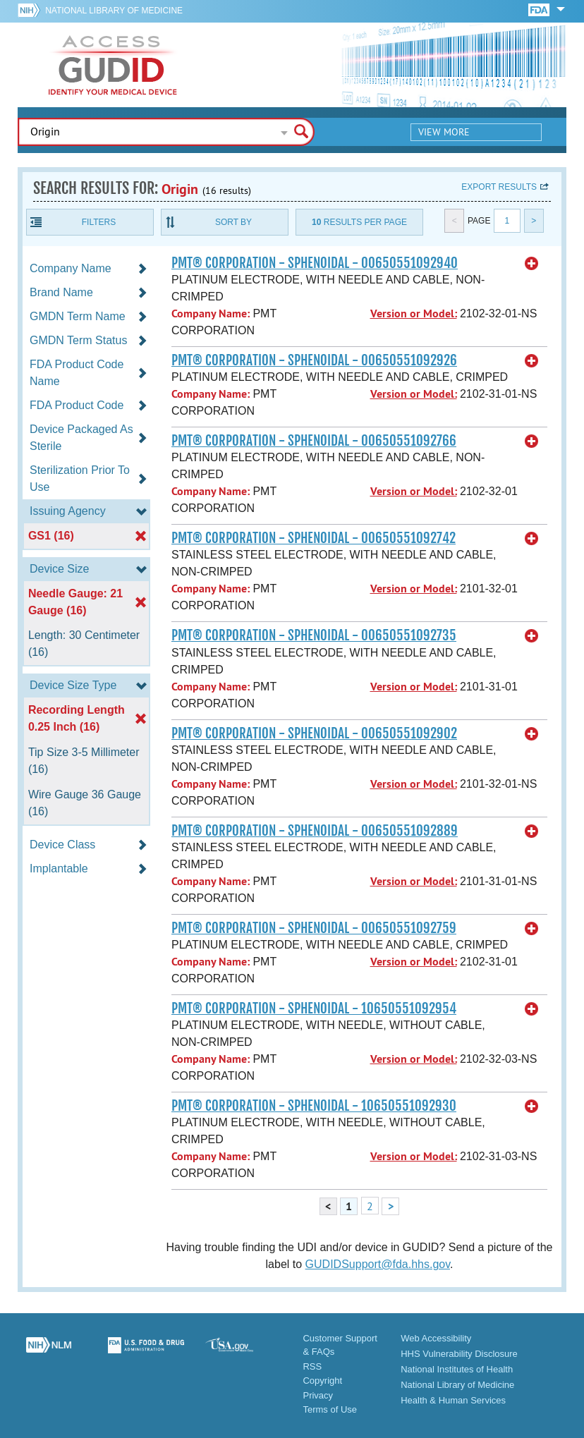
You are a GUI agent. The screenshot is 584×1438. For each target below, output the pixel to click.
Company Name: (210, 313)
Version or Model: (413, 313)
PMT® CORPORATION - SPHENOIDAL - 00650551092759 (313, 928)
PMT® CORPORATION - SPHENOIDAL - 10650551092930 (313, 1105)
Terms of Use (330, 1409)
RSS (312, 1366)
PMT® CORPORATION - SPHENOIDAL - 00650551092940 (314, 263)
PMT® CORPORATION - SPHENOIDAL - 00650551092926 (314, 360)
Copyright (322, 1380)
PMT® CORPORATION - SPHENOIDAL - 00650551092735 (313, 635)
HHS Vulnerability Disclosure (459, 1353)
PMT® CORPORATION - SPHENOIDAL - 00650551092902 (314, 733)
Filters (99, 222)
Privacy (318, 1395)
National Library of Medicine (114, 11)
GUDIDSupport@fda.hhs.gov (377, 1264)
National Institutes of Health (457, 1369)
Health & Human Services (453, 1400)
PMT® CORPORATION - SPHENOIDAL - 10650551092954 (313, 1008)
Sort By (233, 222)
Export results (499, 187)
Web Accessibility (436, 1338)
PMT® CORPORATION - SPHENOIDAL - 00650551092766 (313, 440)
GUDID (112, 65)
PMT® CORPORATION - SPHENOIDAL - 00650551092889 (314, 830)
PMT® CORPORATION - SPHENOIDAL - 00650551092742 (313, 538)
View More (444, 132)
